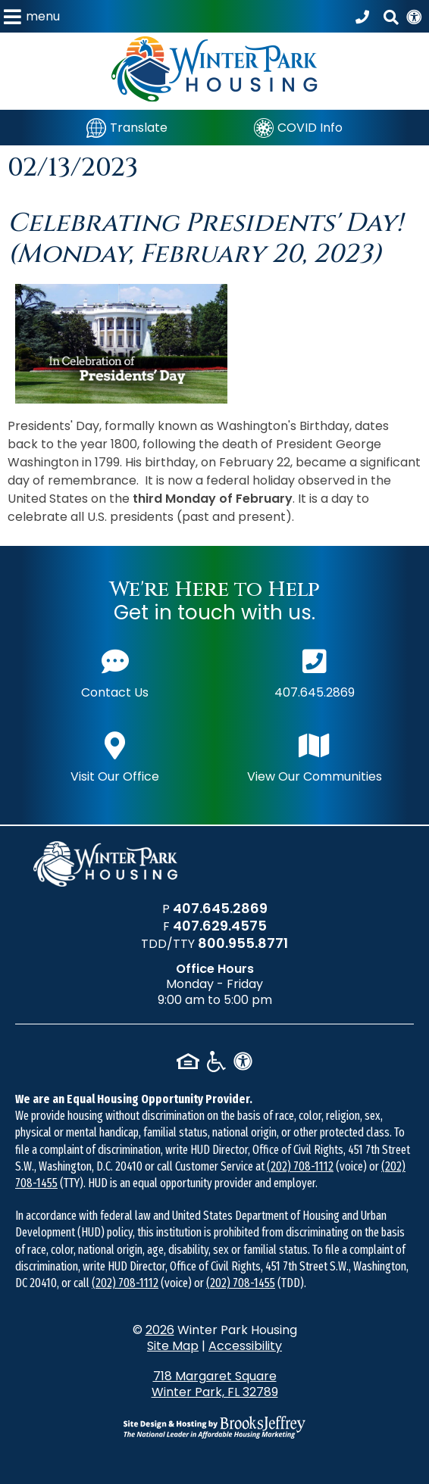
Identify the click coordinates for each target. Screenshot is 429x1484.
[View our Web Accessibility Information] (413, 16)
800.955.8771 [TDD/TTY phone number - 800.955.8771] (243, 943)
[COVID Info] (298, 127)
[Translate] (127, 127)
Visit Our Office (114, 756)
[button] (32, 16)
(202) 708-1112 (300, 1166)
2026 (160, 1330)
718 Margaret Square (214, 1384)
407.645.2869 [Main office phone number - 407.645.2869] (314, 672)
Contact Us (115, 672)
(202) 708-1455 (240, 1283)
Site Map (173, 1346)
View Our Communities (314, 756)
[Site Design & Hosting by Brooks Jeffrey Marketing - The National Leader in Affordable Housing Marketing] (214, 1427)
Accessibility (245, 1346)
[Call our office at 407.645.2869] (364, 17)
